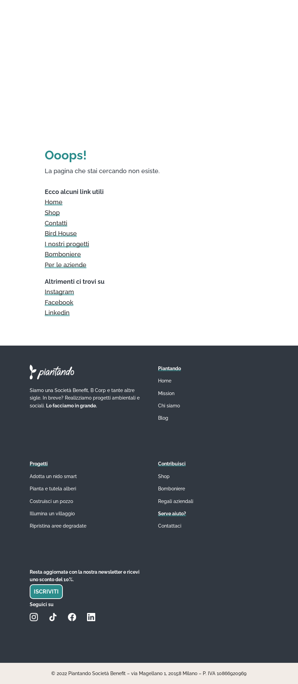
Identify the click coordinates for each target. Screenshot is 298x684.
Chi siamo (169, 405)
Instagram (59, 291)
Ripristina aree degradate (58, 526)
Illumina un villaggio (52, 513)
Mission (166, 393)
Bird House (61, 233)
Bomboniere (63, 254)
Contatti (56, 223)
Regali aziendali (175, 501)
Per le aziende (65, 264)
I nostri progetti (67, 244)
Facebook (59, 302)
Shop (52, 212)
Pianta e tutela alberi (53, 488)
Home (53, 202)
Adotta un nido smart (53, 476)
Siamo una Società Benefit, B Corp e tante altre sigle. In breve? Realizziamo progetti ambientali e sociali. (85, 398)
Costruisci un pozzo (51, 501)
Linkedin (57, 312)
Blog (163, 418)
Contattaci (169, 526)
